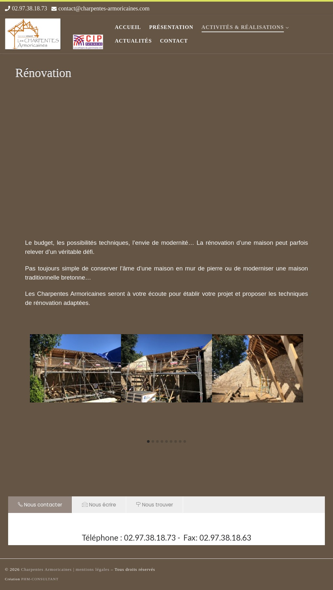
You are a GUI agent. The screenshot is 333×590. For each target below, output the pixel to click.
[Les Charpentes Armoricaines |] (55, 32)
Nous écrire (99, 504)
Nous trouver (154, 504)
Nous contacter (40, 504)
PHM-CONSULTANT (40, 579)
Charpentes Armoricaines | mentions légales (66, 569)
